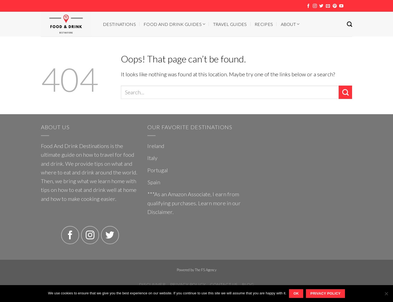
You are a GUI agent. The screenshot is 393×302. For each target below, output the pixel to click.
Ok (296, 293)
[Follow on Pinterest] (335, 6)
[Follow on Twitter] (321, 6)
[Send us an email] (328, 6)
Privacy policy (325, 293)
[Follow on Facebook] (308, 6)
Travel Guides (230, 24)
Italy (152, 158)
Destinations (119, 24)
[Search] (349, 24)
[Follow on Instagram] (315, 6)
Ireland (155, 146)
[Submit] (345, 92)
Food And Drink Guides (174, 24)
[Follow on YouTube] (341, 6)
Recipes (264, 24)
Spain (153, 182)
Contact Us (224, 284)
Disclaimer (159, 212)
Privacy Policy (188, 284)
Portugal (157, 170)
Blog (248, 284)
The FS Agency (205, 270)
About (290, 24)
